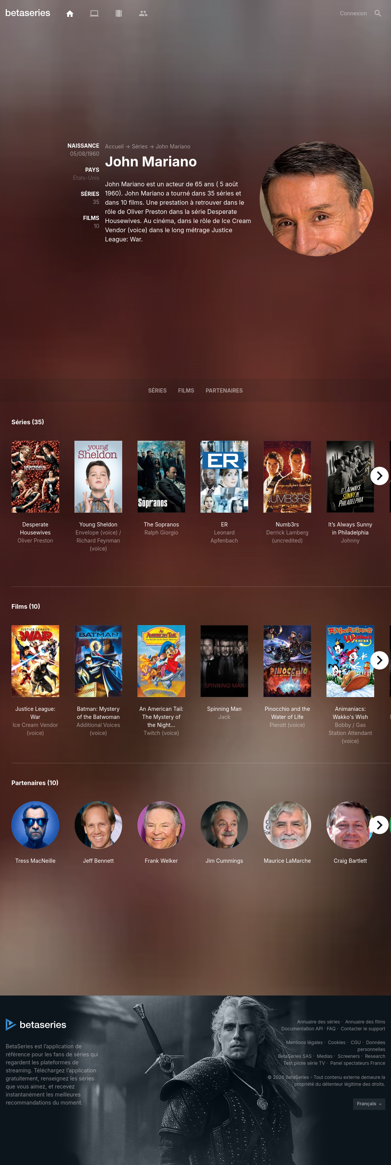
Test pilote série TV (304, 1063)
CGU (356, 1042)
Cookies (337, 1042)
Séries (140, 146)
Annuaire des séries (318, 1022)
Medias (325, 1056)
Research (375, 1056)
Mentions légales (304, 1042)
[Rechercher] (378, 13)
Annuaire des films (365, 1022)
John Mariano (173, 146)
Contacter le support (363, 1028)
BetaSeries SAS (295, 1056)
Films (186, 390)
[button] (35, 833)
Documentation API (302, 1028)
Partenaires (224, 390)
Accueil (114, 146)
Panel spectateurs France (357, 1063)
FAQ (331, 1028)
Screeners (349, 1056)
